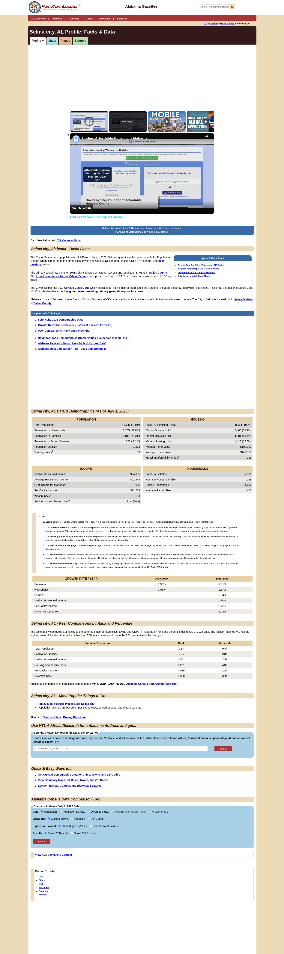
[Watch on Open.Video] (81, 208)
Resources (150, 228)
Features (122, 18)
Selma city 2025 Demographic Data (60, 319)
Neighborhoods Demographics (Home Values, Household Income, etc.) (83, 337)
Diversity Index (98, 811)
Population (49, 811)
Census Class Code (76, 287)
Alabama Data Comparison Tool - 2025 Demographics (72, 348)
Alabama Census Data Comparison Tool (151, 683)
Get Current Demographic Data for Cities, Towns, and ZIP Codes (79, 774)
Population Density (72, 811)
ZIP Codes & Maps (69, 240)
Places (65, 40)
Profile (36, 40)
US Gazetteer (38, 18)
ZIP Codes (105, 18)
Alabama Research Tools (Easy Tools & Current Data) (72, 343)
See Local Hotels (159, 231)
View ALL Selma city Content (53, 854)
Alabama (57, 18)
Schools (80, 40)
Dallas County (227, 23)
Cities (89, 18)
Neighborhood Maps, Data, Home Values (198, 269)
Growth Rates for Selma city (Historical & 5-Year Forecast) (75, 325)
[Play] (167, 121)
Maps (52, 40)
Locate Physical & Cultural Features (196, 272)
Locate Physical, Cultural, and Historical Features (69, 785)
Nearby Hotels (52, 717)
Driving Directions (74, 717)
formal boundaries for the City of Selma (61, 276)
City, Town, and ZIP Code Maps (194, 276)
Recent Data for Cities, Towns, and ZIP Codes (201, 265)
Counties (74, 18)
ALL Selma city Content (170, 228)
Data (41, 877)
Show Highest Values (73, 826)
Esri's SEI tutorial (159, 567)
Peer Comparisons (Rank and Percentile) (64, 330)
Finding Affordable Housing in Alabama (115, 138)
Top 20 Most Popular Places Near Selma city (66, 703)
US (205, 23)
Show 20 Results (57, 833)
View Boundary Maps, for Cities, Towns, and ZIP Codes (73, 780)
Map (41, 884)
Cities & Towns (58, 818)
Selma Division (243, 299)
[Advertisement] (111, 73)
